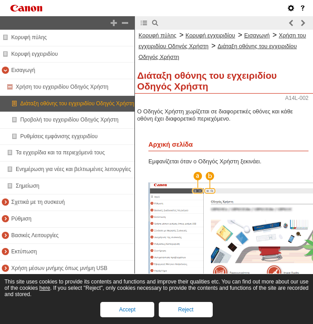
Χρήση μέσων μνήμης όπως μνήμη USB (59, 268)
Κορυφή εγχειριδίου (34, 54)
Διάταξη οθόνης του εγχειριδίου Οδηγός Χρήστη (77, 103)
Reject (185, 309)
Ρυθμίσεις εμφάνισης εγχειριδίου (59, 136)
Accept (127, 309)
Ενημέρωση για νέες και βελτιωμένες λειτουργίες (73, 169)
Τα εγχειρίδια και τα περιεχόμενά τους (60, 152)
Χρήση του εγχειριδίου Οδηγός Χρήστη (62, 87)
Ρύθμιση (21, 219)
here (45, 288)
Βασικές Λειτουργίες (34, 235)
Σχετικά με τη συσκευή (38, 202)
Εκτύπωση (24, 251)
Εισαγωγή (23, 70)
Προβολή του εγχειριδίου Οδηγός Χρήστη (69, 120)
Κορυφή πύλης (29, 37)
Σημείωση (27, 186)
